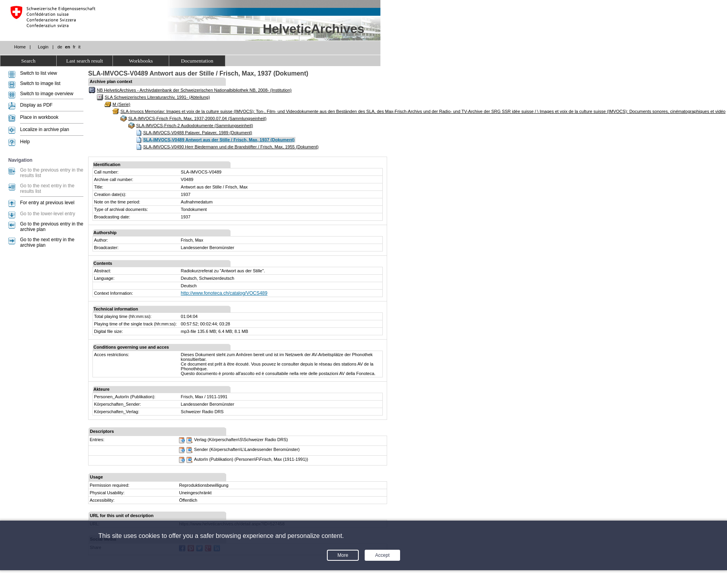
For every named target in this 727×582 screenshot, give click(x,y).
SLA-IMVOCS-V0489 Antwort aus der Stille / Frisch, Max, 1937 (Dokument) (219, 139)
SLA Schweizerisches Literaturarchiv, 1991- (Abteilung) (157, 97)
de (59, 46)
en (67, 46)
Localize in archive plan (44, 129)
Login (43, 46)
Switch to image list (40, 83)
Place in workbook (39, 117)
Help (25, 141)
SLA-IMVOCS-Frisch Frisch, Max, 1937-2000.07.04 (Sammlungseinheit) (197, 118)
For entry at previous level (47, 202)
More (343, 555)
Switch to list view (38, 73)
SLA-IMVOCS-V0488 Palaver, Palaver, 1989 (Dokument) (197, 132)
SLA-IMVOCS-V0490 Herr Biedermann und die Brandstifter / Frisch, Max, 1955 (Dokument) (231, 146)
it (79, 46)
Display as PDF (36, 105)
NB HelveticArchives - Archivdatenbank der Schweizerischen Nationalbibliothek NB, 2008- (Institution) (194, 90)
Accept (382, 555)
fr (74, 46)
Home (20, 46)
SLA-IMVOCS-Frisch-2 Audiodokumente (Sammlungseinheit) (194, 125)
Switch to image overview (46, 93)
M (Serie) (121, 104)
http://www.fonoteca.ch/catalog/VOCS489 (224, 293)
